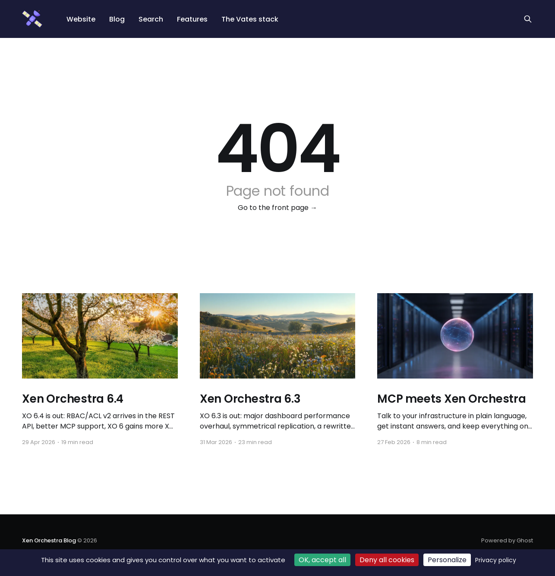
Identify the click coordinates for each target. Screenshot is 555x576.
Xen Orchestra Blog (49, 540)
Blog (117, 19)
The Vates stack (249, 19)
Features (192, 19)
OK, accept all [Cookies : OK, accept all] (322, 560)
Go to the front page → (277, 208)
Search (151, 19)
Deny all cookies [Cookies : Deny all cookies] (386, 560)
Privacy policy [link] (495, 560)
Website (80, 19)
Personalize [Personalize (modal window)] (447, 560)
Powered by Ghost (507, 540)
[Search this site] (528, 19)
